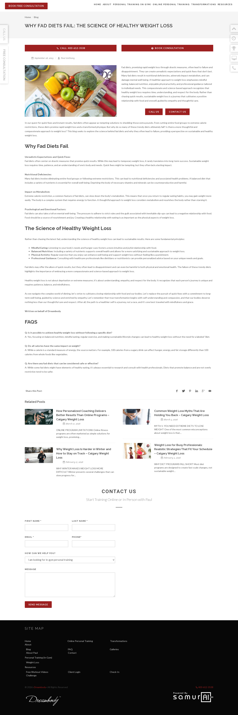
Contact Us (177, 111)
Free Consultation (4, 64)
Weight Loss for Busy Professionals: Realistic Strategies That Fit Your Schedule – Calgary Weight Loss (183, 449)
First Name (33, 521)
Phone (76, 537)
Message (30, 569)
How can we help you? (40, 553)
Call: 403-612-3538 (70, 48)
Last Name (80, 521)
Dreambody (40, 687)
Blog (36, 17)
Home (28, 17)
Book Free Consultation (26, 6)
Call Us (154, 111)
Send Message (38, 604)
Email (29, 537)
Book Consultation (167, 48)
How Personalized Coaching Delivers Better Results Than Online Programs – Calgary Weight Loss (82, 415)
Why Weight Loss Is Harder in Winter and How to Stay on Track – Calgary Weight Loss (83, 453)
